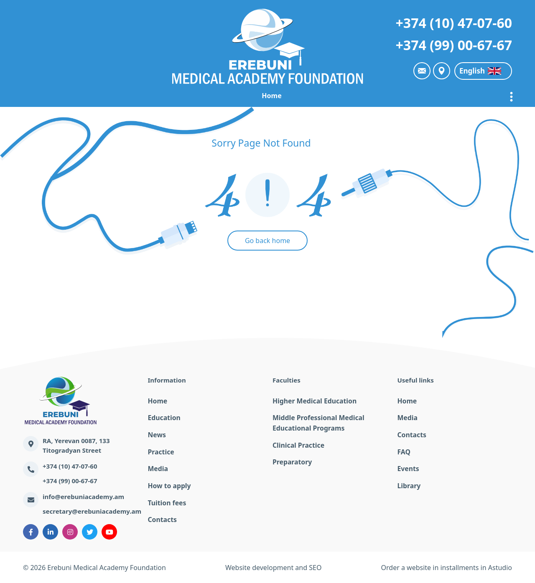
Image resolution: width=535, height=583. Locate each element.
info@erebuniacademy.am (83, 496)
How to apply (168, 484)
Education (232, 95)
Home (105, 95)
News (275, 95)
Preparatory (291, 461)
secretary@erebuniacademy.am (92, 511)
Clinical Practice (297, 444)
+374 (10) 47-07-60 (454, 23)
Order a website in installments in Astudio (446, 567)
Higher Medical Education (312, 401)
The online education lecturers (397, 95)
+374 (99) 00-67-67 (454, 45)
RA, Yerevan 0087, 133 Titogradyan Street (76, 445)
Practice (315, 95)
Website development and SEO (273, 567)
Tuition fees (166, 501)
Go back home (267, 240)
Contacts (162, 518)
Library (408, 484)
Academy (148, 95)
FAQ (403, 451)
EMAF (190, 95)
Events (407, 468)
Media (157, 468)
